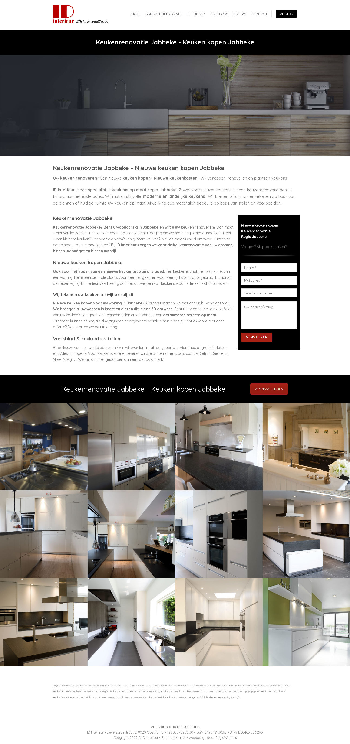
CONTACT (259, 14)
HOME (136, 14)
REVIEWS (240, 14)
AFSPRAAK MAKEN (269, 389)
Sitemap (168, 738)
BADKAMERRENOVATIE (163, 14)
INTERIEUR (196, 14)
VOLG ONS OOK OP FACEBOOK (175, 727)
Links (181, 738)
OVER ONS (219, 14)
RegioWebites (226, 738)
